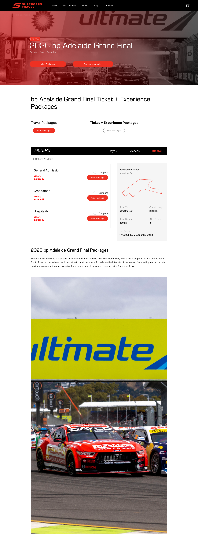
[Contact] (110, 5)
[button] (27, 5)
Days (113, 151)
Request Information (93, 64)
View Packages (48, 64)
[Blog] (96, 5)
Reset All (157, 150)
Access (136, 151)
